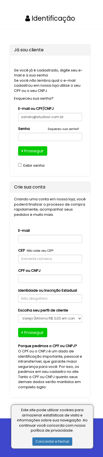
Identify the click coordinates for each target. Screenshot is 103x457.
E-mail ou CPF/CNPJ (36, 108)
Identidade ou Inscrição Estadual (47, 290)
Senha (24, 128)
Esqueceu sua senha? (34, 98)
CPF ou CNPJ (29, 270)
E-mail (24, 230)
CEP (21, 250)
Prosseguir (33, 151)
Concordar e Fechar (52, 441)
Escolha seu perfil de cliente (43, 310)
